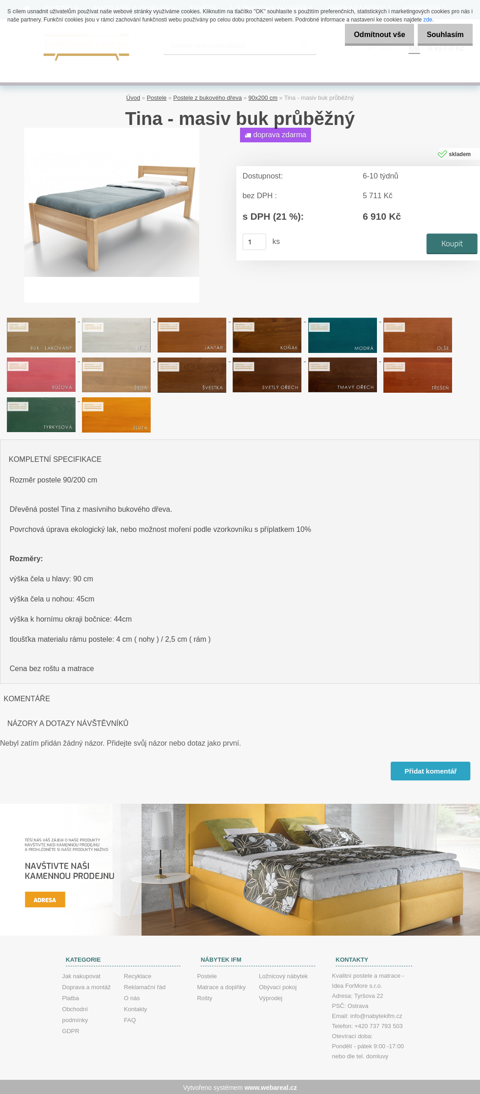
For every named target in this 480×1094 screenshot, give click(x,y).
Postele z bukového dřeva (207, 96)
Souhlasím (442, 34)
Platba (70, 996)
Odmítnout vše (372, 34)
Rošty (204, 996)
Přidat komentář (430, 769)
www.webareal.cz (271, 1086)
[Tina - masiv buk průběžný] (111, 130)
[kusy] (255, 240)
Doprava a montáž (86, 985)
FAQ (130, 1018)
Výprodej (270, 996)
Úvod (133, 96)
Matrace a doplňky (221, 985)
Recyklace (138, 974)
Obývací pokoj (277, 985)
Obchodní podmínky (75, 1013)
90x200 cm (263, 96)
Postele (156, 96)
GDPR (71, 1029)
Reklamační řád (145, 985)
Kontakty (135, 1007)
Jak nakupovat (81, 974)
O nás (132, 996)
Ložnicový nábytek (283, 974)
